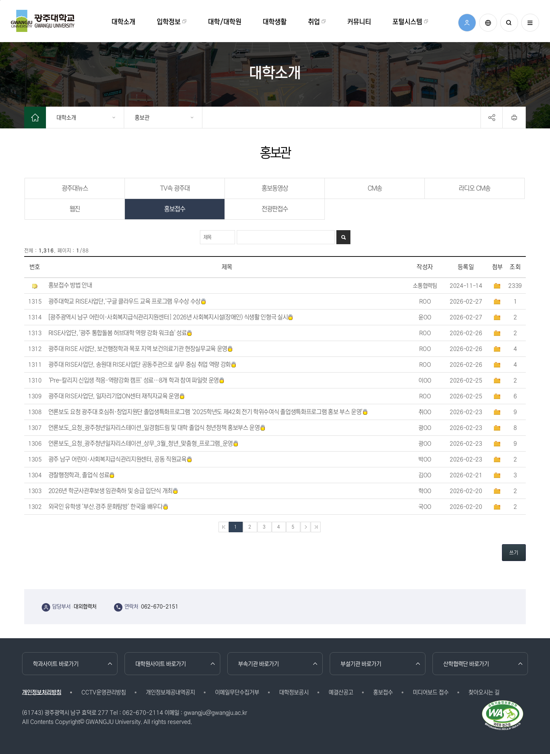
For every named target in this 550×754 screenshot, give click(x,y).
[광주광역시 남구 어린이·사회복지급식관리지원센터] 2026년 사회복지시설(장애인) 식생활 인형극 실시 (171, 317)
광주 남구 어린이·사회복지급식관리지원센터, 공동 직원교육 (120, 459)
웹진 (74, 209)
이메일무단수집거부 (237, 692)
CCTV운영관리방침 (103, 692)
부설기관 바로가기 (361, 664)
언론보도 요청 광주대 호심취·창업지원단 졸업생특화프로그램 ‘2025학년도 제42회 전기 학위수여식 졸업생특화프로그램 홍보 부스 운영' (208, 412)
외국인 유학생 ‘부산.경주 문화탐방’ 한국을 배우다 (108, 506)
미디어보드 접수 (431, 692)
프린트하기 (514, 117)
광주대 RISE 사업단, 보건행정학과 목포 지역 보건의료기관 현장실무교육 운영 (140, 349)
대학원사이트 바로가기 (160, 664)
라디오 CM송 (474, 188)
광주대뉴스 (75, 188)
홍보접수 (174, 209)
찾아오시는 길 (484, 692)
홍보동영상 (275, 188)
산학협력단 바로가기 (466, 664)
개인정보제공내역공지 (170, 692)
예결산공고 (341, 692)
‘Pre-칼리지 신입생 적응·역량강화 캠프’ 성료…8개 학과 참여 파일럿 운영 (136, 380)
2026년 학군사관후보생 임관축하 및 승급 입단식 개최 (113, 491)
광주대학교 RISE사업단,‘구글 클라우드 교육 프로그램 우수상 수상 (127, 301)
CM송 (375, 188)
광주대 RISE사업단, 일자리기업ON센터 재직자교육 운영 (116, 396)
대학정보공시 (294, 692)
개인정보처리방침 (41, 692)
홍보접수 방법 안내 (70, 285)
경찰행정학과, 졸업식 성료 (81, 475)
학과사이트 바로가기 (56, 664)
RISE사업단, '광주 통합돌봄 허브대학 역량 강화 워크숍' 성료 (120, 333)
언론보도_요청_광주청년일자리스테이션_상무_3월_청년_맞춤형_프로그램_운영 (143, 443)
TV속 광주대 (175, 188)
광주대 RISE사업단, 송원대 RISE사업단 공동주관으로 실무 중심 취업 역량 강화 (142, 364)
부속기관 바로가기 (258, 664)
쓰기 (513, 552)
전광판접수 (275, 209)
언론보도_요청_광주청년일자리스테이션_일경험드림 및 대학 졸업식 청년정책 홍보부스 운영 (157, 428)
